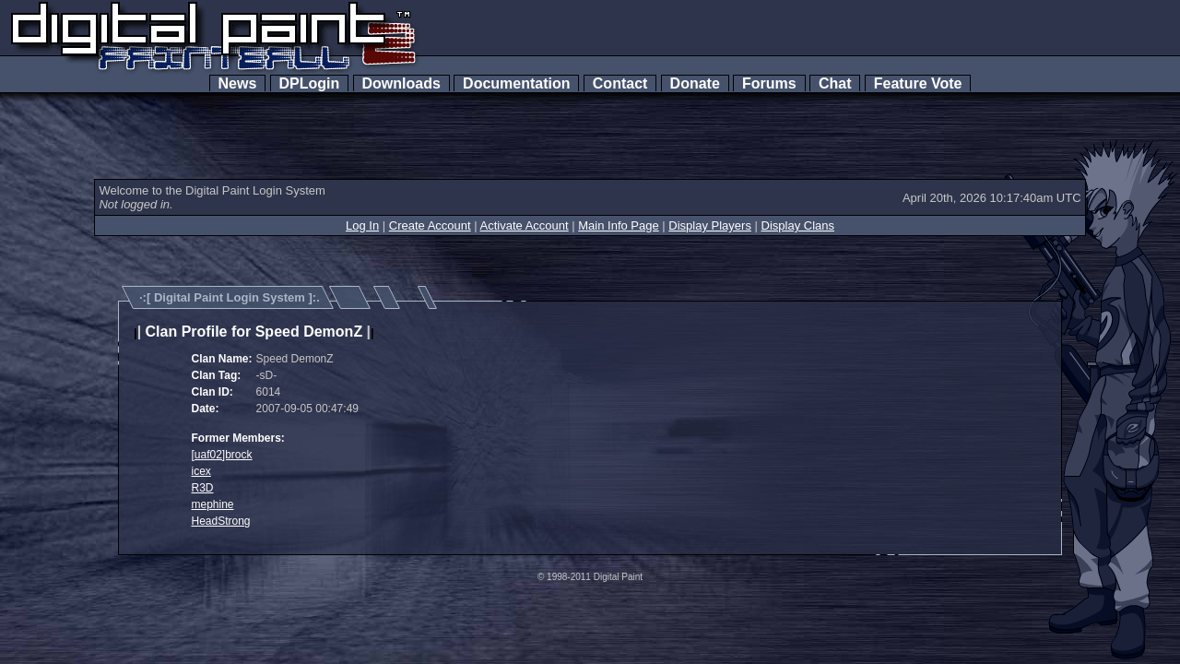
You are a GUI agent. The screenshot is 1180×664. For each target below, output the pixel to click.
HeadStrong (221, 521)
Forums (769, 83)
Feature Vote (918, 83)
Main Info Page (618, 225)
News (238, 83)
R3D (203, 487)
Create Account (430, 225)
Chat (834, 83)
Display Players (709, 225)
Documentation (516, 83)
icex (201, 471)
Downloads (401, 83)
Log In (362, 225)
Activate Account (524, 225)
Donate (695, 83)
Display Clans (797, 225)
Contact (619, 83)
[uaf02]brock (222, 454)
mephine (213, 504)
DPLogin (309, 83)
